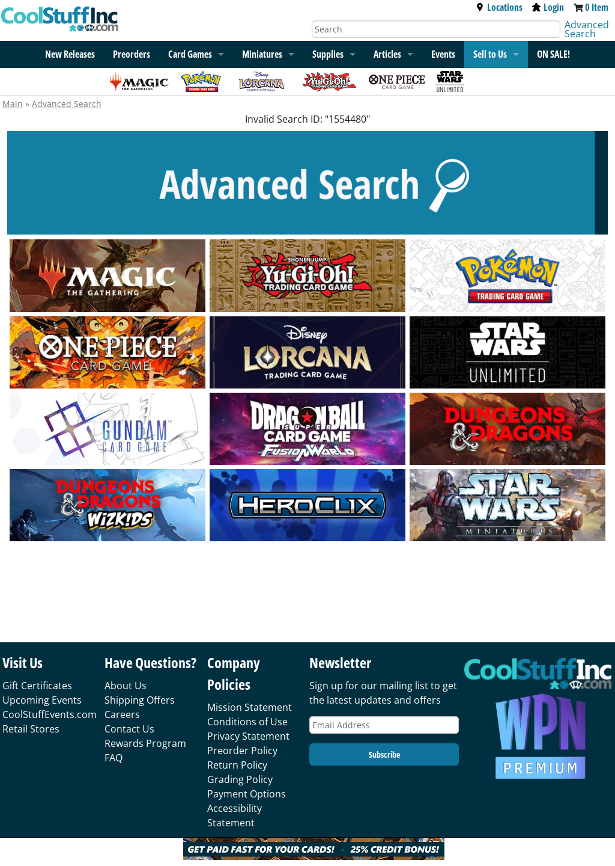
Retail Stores (30, 728)
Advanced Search (587, 29)
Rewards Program (145, 743)
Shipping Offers (140, 700)
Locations (499, 7)
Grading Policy (240, 779)
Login (548, 7)
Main (12, 103)
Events (443, 54)
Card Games (190, 54)
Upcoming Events (42, 700)
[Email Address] (384, 725)
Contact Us (129, 728)
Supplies (328, 54)
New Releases (70, 54)
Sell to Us (490, 54)
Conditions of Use (247, 721)
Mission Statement (249, 707)
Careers (122, 714)
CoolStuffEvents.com (49, 714)
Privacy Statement (248, 736)
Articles (387, 54)
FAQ (114, 757)
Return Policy (237, 765)
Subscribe (384, 754)
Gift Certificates (37, 685)
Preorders (131, 54)
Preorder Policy (242, 750)
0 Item (596, 7)
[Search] (436, 29)
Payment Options (246, 793)
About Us (126, 685)
